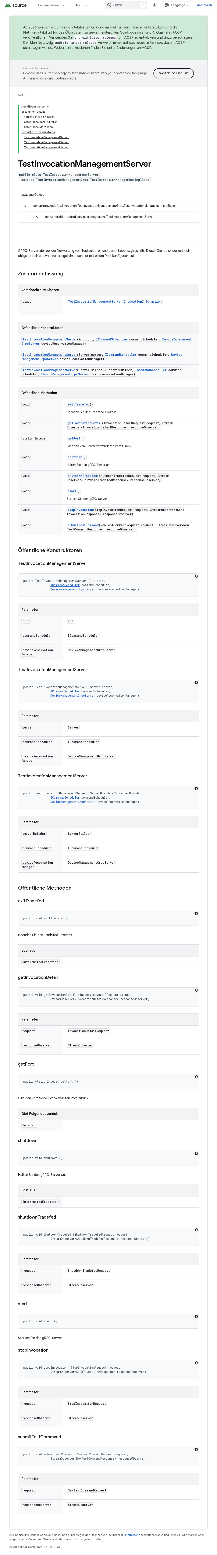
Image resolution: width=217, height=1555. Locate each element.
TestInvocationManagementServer (49, 339)
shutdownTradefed (82, 476)
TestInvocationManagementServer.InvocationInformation (115, 301)
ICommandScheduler (112, 339)
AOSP (21, 94)
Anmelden (204, 5)
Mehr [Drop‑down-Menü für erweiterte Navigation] (80, 5)
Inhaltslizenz (132, 1535)
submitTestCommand (83, 525)
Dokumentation (48, 5)
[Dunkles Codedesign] (196, 576)
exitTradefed (79, 404)
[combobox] (126, 5)
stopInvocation (80, 510)
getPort (74, 438)
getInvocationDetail (85, 423)
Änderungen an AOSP (134, 48)
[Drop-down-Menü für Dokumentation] (65, 5)
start (72, 491)
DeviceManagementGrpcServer (65, 374)
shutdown (75, 457)
